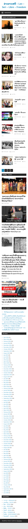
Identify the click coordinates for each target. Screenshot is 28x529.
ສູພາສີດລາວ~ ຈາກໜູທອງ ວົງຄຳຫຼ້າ (12, 332)
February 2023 (7, 418)
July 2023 (6, 408)
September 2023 (8, 404)
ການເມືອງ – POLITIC (7, 180)
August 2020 (7, 477)
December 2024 (8, 375)
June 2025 (6, 363)
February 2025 (7, 371)
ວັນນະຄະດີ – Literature (9, 522)
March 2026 (6, 345)
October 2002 (7, 491)
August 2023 (7, 406)
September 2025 (8, 357)
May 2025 (6, 365)
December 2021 (7, 446)
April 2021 (6, 461)
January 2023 (7, 420)
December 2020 (8, 469)
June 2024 (6, 386)
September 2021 (8, 451)
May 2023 (6, 412)
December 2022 (7, 422)
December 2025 (8, 351)
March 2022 (6, 440)
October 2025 (7, 355)
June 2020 (6, 481)
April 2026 (6, 343)
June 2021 (6, 457)
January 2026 (7, 349)
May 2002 (6, 493)
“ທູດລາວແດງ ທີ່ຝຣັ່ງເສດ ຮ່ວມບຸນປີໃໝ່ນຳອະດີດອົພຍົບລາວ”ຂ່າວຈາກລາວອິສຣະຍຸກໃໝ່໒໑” (13, 204)
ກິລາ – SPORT (7, 510)
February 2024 (7, 394)
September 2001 (8, 495)
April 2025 (6, 367)
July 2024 (6, 385)
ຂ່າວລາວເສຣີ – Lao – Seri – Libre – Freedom (14, 7)
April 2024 (6, 390)
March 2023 (6, 416)
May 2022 (6, 436)
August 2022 (7, 430)
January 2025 (7, 373)
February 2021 (7, 465)
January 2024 (7, 396)
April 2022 (6, 438)
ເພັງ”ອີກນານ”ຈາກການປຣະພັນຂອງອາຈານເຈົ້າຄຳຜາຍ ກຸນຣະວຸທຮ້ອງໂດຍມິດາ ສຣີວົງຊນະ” (20, 75)
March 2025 (6, 369)
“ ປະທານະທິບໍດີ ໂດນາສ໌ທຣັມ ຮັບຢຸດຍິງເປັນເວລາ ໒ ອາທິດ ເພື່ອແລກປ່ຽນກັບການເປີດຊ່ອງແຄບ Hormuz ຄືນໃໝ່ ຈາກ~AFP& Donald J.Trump (13, 324)
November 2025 (8, 353)
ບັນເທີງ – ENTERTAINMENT (10, 520)
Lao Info (13, 52)
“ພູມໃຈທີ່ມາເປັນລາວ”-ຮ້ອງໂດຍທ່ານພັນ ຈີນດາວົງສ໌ (19, 26)
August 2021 (7, 453)
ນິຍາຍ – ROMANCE (8, 518)
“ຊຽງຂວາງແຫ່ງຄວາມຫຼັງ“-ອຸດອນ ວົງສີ (20, 164)
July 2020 (6, 479)
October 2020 (7, 473)
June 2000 (6, 499)
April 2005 (6, 487)
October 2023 (7, 402)
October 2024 (7, 379)
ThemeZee (19, 527)
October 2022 (7, 426)
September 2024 (8, 381)
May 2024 (6, 388)
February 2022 (7, 442)
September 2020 (8, 475)
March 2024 (6, 392)
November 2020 (8, 471)
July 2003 (6, 489)
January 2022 (7, 444)
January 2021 (7, 467)
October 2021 (7, 449)
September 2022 (8, 428)
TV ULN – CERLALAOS (9, 506)
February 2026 (7, 347)
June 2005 (6, 483)
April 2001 (6, 497)
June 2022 (6, 434)
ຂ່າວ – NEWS (7, 512)
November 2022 (8, 424)
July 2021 (6, 455)
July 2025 (6, 361)
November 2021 (7, 448)
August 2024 (7, 383)
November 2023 (8, 400)
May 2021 (6, 459)
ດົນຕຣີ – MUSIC (7, 516)
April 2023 (6, 414)
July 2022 (6, 432)
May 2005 (6, 485)
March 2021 (6, 463)
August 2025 (7, 359)
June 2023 (6, 410)
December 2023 (7, 398)
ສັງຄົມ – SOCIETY (8, 514)
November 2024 (8, 377)
